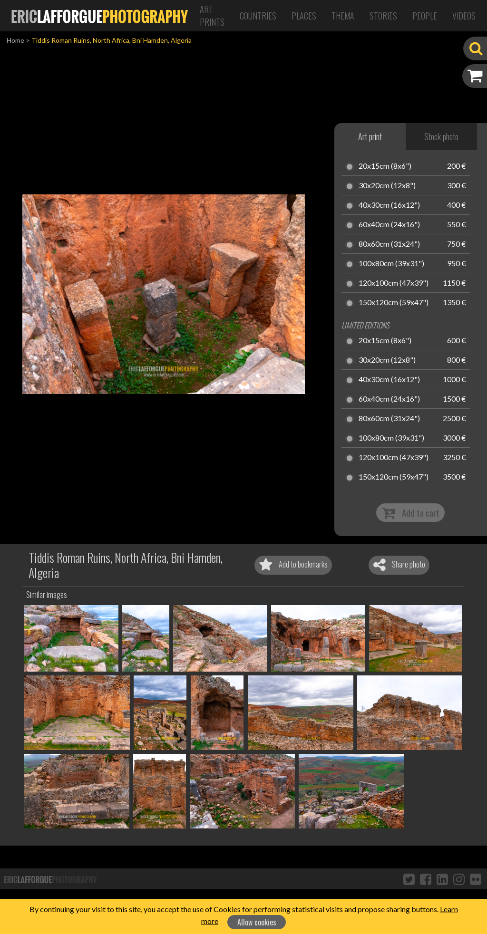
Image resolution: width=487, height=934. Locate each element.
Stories (383, 16)
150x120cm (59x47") (394, 303)
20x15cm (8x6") (385, 166)
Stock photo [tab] (441, 136)
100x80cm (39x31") (391, 264)
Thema (342, 16)
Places (304, 16)
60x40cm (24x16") (389, 225)
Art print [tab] (370, 136)
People (424, 16)
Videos (464, 16)
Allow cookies (256, 922)
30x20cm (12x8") (387, 186)
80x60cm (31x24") (389, 244)
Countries (258, 16)
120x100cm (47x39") (394, 283)
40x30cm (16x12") (389, 205)
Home (15, 40)
